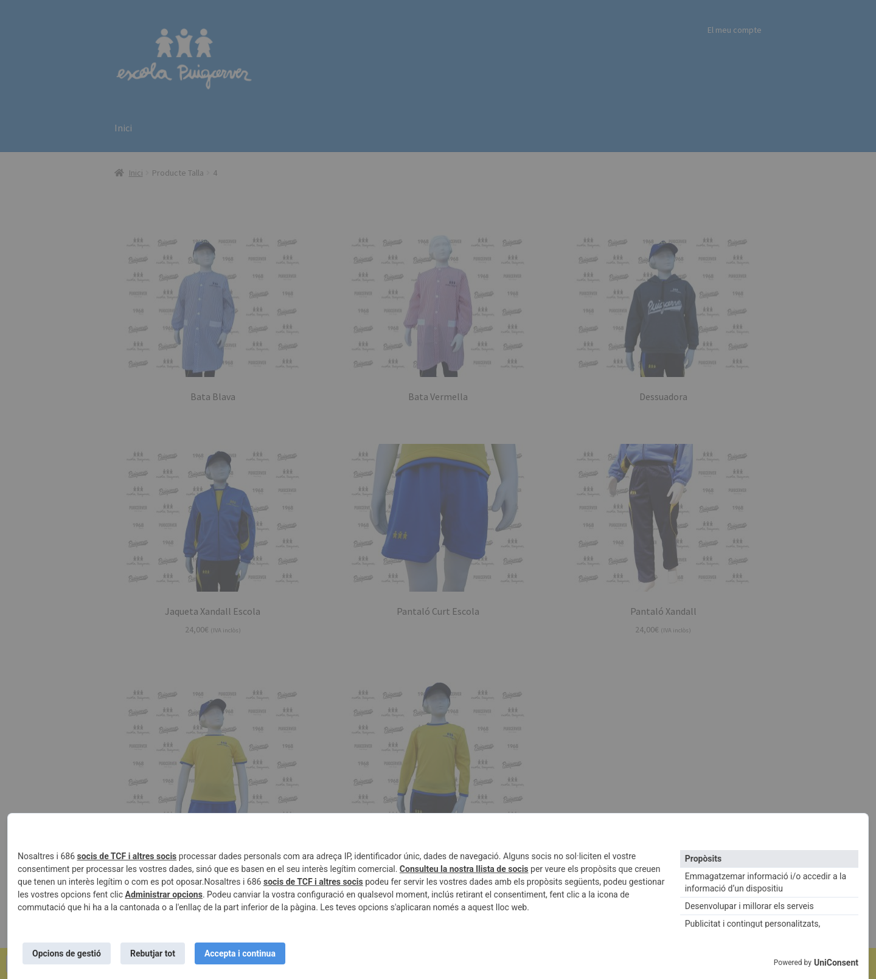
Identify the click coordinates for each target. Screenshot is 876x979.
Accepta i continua (240, 953)
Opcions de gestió (66, 953)
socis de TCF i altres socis (127, 856)
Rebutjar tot (152, 953)
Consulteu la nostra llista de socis (464, 869)
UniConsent (836, 962)
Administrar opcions (164, 894)
